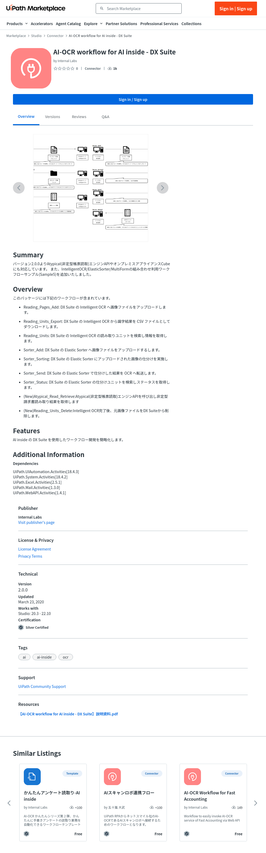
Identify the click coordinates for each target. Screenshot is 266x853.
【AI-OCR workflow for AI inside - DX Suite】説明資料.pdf (68, 713)
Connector (55, 36)
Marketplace (16, 36)
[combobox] (142, 8)
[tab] (26, 118)
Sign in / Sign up (133, 99)
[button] (24, 657)
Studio (36, 36)
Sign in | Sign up (235, 8)
